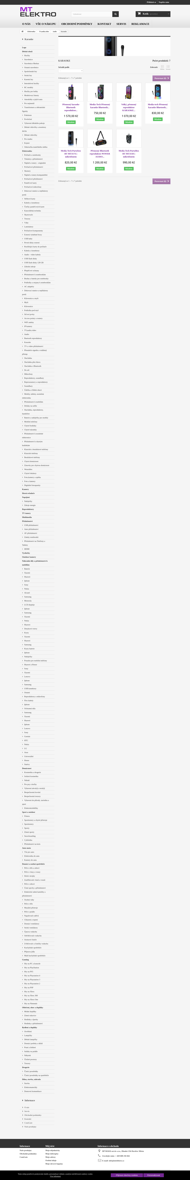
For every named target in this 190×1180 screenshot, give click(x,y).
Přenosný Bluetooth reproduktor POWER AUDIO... (100, 154)
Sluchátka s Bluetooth (32, 366)
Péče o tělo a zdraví (31, 868)
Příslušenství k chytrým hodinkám (32, 443)
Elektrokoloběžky (31, 808)
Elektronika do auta (31, 856)
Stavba (27, 1083)
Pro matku (28, 139)
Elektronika (31, 31)
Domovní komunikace (32, 1091)
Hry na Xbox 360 (31, 996)
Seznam (168, 67)
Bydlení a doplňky (29, 1027)
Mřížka (162, 67)
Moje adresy (50, 1157)
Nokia (26, 589)
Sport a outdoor (28, 812)
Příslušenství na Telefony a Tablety (33, 543)
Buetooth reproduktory (33, 338)
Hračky (27, 55)
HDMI (26, 549)
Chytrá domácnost (31, 461)
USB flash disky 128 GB (34, 263)
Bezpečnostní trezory (32, 796)
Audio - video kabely (32, 255)
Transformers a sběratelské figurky (33, 109)
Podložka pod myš (31, 310)
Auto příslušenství (31, 529)
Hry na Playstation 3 (32, 980)
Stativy (27, 764)
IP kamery (28, 326)
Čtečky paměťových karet (34, 207)
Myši (26, 302)
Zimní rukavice (30, 1015)
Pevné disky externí (32, 243)
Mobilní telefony (30, 422)
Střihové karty (29, 199)
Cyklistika (28, 840)
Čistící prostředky (31, 1071)
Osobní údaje (50, 1160)
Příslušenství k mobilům (33, 402)
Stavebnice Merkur (31, 63)
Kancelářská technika (32, 211)
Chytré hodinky (30, 426)
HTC (26, 740)
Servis (121, 23)
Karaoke (27, 342)
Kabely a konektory (32, 203)
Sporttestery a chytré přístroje (35, 820)
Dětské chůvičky (30, 135)
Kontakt (104, 23)
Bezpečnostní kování (32, 792)
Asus (26, 752)
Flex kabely (28, 700)
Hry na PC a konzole (32, 964)
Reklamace (140, 23)
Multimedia (27, 517)
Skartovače (28, 215)
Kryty (26, 633)
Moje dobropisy (51, 1154)
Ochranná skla (29, 708)
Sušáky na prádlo (31, 1051)
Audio (55, 31)
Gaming (25, 960)
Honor (26, 760)
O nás (26, 23)
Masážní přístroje (31, 908)
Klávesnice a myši (31, 298)
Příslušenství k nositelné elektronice (32, 436)
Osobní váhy (29, 900)
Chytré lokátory (30, 473)
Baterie (27, 569)
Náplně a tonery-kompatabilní (36, 175)
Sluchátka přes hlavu (32, 362)
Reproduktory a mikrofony (34, 696)
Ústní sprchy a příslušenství (35, 888)
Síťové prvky (29, 314)
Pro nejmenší (29, 103)
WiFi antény (29, 322)
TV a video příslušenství (33, 346)
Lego (24, 47)
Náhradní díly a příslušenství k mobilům (35, 563)
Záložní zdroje (30, 267)
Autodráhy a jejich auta (33, 99)
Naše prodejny (30, 1127)
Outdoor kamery (29, 557)
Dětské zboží (27, 51)
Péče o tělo (28, 904)
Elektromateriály (30, 1087)
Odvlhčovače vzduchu (32, 936)
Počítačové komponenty (33, 231)
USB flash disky (30, 259)
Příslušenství (27, 521)
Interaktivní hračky (31, 83)
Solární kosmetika (31, 776)
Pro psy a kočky (30, 784)
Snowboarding (30, 836)
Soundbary (28, 386)
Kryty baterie (29, 649)
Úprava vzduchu (30, 932)
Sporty (26, 828)
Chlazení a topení (31, 920)
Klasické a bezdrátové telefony (36, 449)
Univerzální (28, 756)
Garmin (27, 736)
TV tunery (26, 513)
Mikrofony (28, 374)
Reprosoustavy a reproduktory (36, 382)
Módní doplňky (30, 1011)
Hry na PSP (28, 988)
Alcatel (27, 593)
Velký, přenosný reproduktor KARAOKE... (128, 107)
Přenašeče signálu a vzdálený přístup (34, 352)
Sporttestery (29, 824)
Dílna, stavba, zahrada (31, 1079)
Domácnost (26, 768)
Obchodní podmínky (76, 23)
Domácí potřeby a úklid (33, 1043)
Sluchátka (28, 358)
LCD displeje (29, 605)
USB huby (28, 239)
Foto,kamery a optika (32, 477)
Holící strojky (29, 876)
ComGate (28, 1123)
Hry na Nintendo (30, 1003)
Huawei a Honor (30, 665)
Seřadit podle (63, 67)
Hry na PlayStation (31, 968)
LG (25, 748)
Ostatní (27, 692)
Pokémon (28, 115)
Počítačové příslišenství (33, 179)
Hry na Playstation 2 (32, 984)
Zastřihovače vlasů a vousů (34, 880)
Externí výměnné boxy (33, 235)
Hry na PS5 (28, 972)
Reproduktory (28, 509)
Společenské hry (30, 71)
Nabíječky (28, 501)
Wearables (28, 469)
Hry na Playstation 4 (32, 976)
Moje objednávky (52, 1150)
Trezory (27, 219)
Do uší (26, 370)
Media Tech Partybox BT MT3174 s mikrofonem (71, 154)
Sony (26, 585)
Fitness (27, 816)
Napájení (26, 497)
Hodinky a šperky (31, 1019)
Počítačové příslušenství (33, 167)
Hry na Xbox (29, 992)
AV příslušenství (30, 533)
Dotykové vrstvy (30, 629)
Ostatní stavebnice (31, 67)
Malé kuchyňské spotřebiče (34, 956)
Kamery (25, 489)
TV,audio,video (44, 31)
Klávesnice (28, 306)
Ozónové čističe (30, 940)
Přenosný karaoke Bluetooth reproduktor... (70, 107)
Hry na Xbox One (31, 1000)
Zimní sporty (29, 832)
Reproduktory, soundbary (34, 378)
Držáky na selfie (30, 406)
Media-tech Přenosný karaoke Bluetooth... (158, 106)
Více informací (55, 1176)
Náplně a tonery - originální (35, 163)
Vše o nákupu (46, 23)
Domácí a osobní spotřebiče (33, 864)
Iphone (27, 581)
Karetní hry (28, 79)
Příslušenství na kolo (32, 844)
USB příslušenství (31, 525)
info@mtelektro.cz (116, 1161)
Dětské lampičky (30, 1039)
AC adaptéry (29, 287)
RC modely (28, 87)
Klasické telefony (31, 453)
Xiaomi (27, 573)
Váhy (26, 223)
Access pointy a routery (33, 318)
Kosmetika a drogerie (32, 772)
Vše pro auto (29, 852)
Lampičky (28, 1035)
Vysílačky (26, 553)
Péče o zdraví (29, 884)
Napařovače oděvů (31, 916)
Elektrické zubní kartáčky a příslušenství (33, 894)
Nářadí (27, 780)
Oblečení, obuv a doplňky (32, 1007)
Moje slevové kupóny (54, 1164)
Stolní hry (28, 75)
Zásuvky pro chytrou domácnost (36, 465)
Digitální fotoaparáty (32, 485)
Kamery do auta (30, 860)
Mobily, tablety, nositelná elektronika (33, 396)
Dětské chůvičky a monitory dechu (34, 129)
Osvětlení (28, 1031)
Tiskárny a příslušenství (33, 159)
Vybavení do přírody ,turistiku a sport (35, 802)
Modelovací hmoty (31, 95)
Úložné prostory (30, 1059)
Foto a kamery (29, 481)
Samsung (27, 597)
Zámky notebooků (31, 537)
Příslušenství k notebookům (35, 275)
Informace (30, 1100)
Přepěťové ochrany (31, 271)
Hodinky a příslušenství (33, 1023)
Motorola (28, 601)
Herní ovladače (28, 493)
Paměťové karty (30, 183)
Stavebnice (28, 59)
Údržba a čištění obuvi (33, 390)
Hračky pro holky (31, 91)
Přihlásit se (151, 2)
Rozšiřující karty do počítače (35, 247)
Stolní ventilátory (31, 928)
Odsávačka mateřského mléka (35, 147)
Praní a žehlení (30, 1047)
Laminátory (28, 227)
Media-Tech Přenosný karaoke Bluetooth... (100, 106)
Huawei (27, 577)
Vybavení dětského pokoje (34, 123)
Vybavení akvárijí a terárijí (34, 788)
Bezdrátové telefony (32, 457)
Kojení (27, 143)
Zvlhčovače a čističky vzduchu (36, 944)
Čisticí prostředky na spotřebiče (36, 1075)
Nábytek (27, 1055)
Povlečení (28, 119)
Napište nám (164, 2)
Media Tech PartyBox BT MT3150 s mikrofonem (129, 154)
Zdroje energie (30, 505)
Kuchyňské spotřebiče (32, 948)
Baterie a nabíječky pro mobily (36, 418)
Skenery (27, 171)
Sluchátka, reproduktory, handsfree (32, 412)
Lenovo (27, 677)
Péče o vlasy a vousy (32, 872)
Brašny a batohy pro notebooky (36, 279)
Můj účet (49, 1146)
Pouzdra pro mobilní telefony (35, 661)
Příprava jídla (29, 952)
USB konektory (30, 689)
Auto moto (26, 848)
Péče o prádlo (29, 912)
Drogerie (25, 1067)
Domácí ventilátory (31, 924)
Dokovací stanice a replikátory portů (35, 193)
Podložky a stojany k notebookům (37, 283)
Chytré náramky (30, 430)
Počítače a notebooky (32, 155)
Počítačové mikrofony (32, 187)
